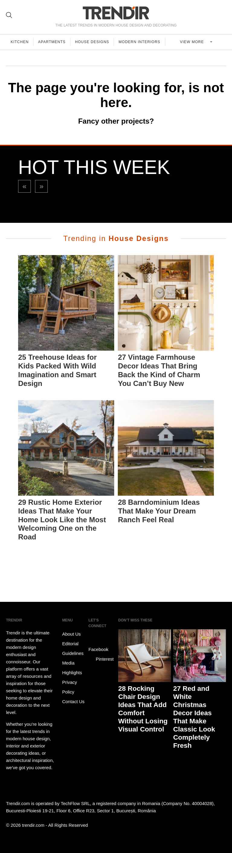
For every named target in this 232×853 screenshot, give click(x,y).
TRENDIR (116, 13)
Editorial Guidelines (73, 648)
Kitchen (20, 42)
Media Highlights (72, 667)
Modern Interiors (141, 42)
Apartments (52, 42)
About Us (71, 634)
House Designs (93, 42)
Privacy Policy (69, 687)
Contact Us (73, 701)
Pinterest (101, 659)
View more (193, 42)
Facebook (98, 645)
